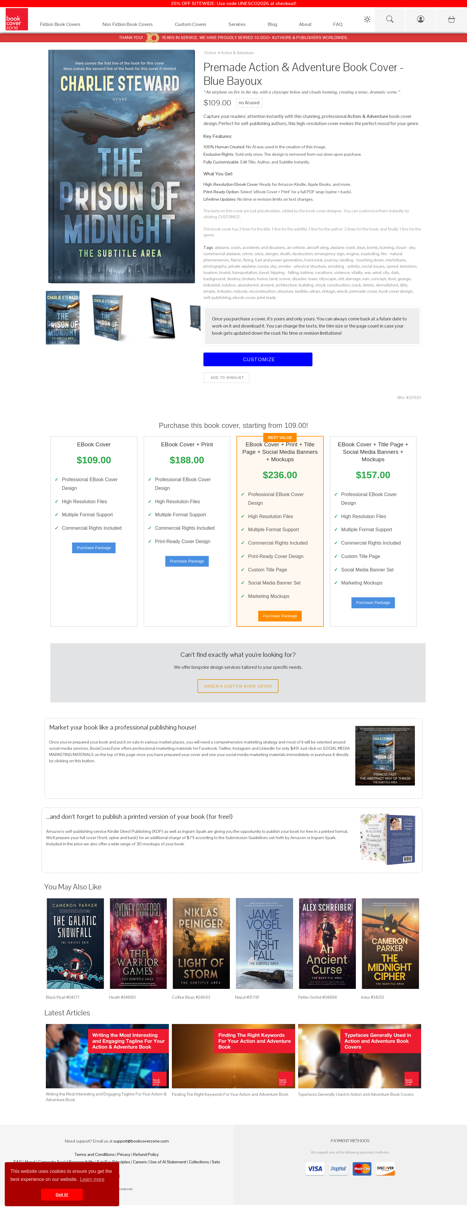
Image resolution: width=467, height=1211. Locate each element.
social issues (373, 266)
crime (247, 253)
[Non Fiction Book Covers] (132, 25)
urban (314, 291)
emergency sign (329, 253)
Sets (216, 1168)
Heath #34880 (122, 1003)
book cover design (395, 291)
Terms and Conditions (95, 1160)
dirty (403, 285)
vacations (323, 272)
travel (264, 272)
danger (271, 253)
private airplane (242, 266)
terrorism (408, 266)
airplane (222, 247)
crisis (259, 253)
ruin (365, 278)
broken (248, 278)
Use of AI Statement (168, 1168)
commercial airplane (221, 253)
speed (392, 266)
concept (378, 278)
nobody (240, 291)
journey (331, 260)
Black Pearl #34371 (63, 1003)
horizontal (313, 260)
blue (361, 247)
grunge (404, 278)
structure (285, 291)
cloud (320, 285)
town (312, 278)
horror (262, 278)
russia (263, 266)
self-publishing (217, 297)
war (368, 272)
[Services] (242, 25)
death (285, 253)
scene (284, 278)
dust (392, 278)
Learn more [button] (92, 1179)
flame (236, 260)
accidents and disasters (263, 247)
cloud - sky (405, 247)
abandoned (248, 285)
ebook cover (244, 297)
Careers (140, 1168)
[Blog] (277, 25)
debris (368, 285)
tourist (225, 272)
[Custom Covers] (196, 25)
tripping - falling (285, 272)
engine (352, 253)
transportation (244, 272)
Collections (199, 1168)
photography (215, 266)
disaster (299, 278)
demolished (387, 285)
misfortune (395, 260)
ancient (267, 285)
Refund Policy (146, 1160)
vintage (328, 291)
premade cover (363, 291)
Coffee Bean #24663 (191, 1003)
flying (248, 260)
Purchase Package (94, 550)
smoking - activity (344, 266)
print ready (266, 297)
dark (395, 272)
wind (377, 272)
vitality (357, 272)
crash (236, 247)
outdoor (229, 285)
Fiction (210, 52)
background (214, 278)
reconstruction (262, 291)
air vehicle (296, 247)
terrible (301, 291)
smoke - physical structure (302, 266)
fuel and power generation (279, 260)
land (273, 278)
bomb (372, 247)
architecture (286, 285)
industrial (211, 285)
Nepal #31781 (247, 1003)
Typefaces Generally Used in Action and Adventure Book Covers (355, 1100)
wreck (342, 291)
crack (356, 285)
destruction (302, 253)
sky (273, 266)
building (306, 285)
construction (338, 285)
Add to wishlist (226, 377)
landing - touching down (362, 260)
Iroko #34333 (372, 1003)
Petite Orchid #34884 (317, 1003)
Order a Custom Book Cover (238, 692)
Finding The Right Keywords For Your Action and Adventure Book (230, 1100)
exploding (370, 253)
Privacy (123, 1160)
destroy (234, 278)
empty (209, 291)
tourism (210, 272)
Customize (258, 359)
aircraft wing (318, 247)
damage (353, 278)
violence (342, 272)
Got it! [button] (62, 1194)
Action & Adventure (237, 52)
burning (387, 247)
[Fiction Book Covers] (65, 25)
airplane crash (342, 247)
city (386, 272)
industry (224, 291)
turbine (307, 272)
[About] (310, 25)
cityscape (327, 278)
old (341, 278)
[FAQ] (343, 25)
